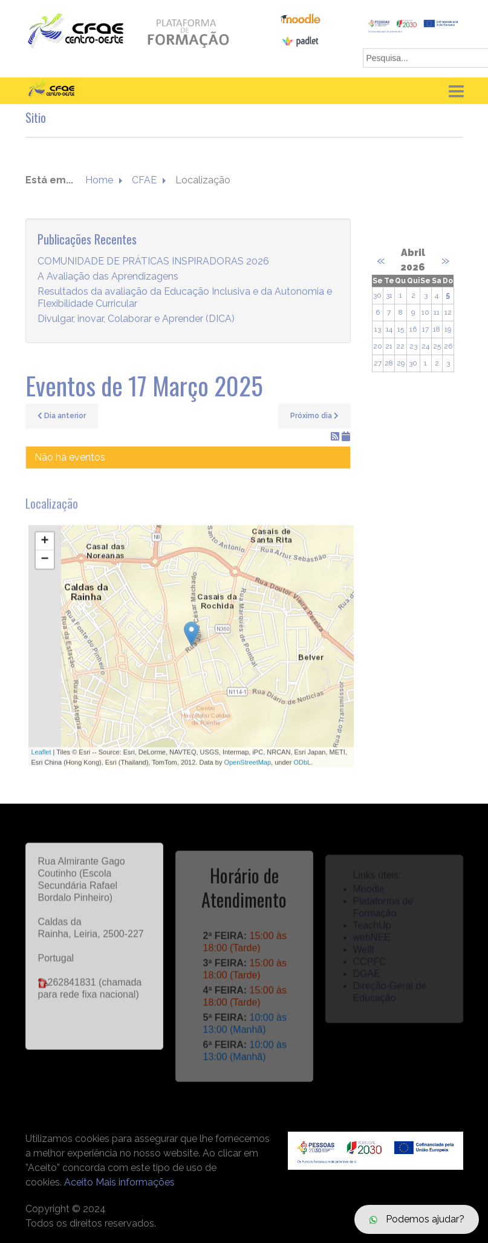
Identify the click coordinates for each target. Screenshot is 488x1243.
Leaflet (41, 759)
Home (99, 180)
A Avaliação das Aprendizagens (107, 277)
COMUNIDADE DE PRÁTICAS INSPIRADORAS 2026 (153, 261)
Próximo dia (314, 416)
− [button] (44, 566)
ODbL (302, 768)
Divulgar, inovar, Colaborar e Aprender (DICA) (136, 319)
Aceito (78, 1182)
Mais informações (135, 1182)
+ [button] (44, 548)
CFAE (144, 180)
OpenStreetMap (247, 768)
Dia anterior (61, 416)
